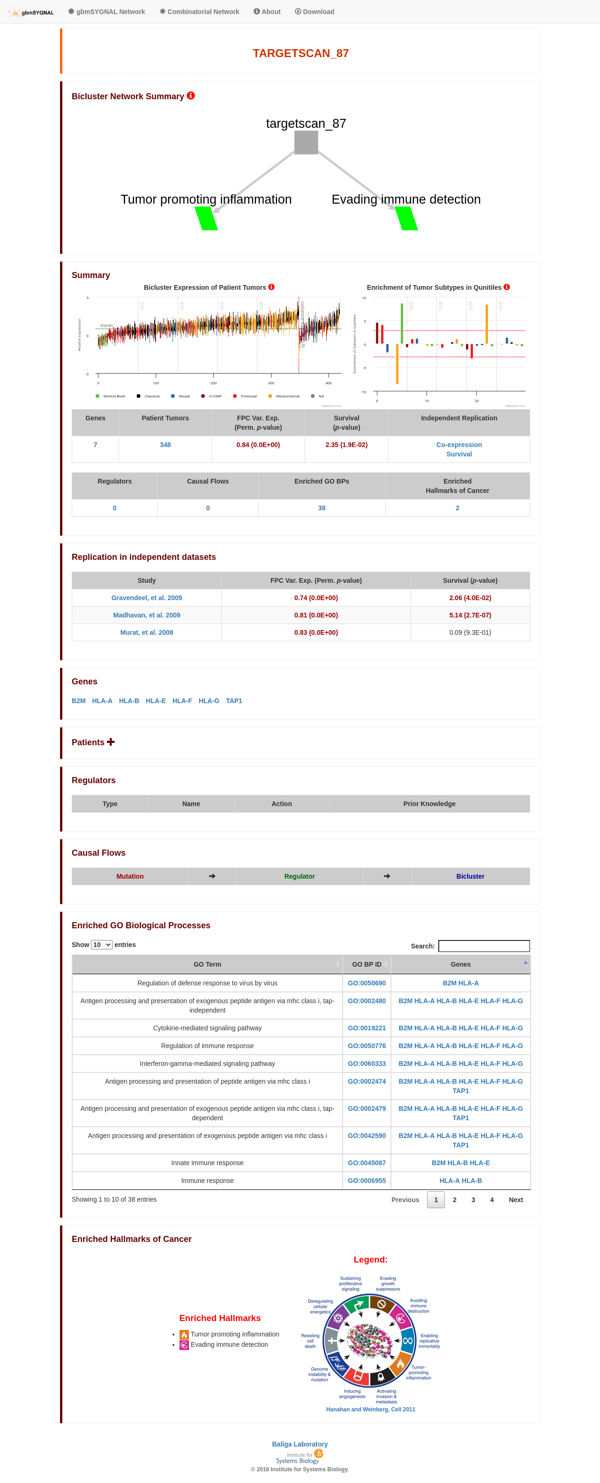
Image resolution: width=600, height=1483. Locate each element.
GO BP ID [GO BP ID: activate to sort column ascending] (367, 964)
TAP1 (234, 701)
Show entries (104, 944)
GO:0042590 (367, 1135)
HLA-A (102, 701)
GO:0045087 (367, 1163)
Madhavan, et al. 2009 (146, 615)
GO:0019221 (367, 1028)
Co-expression (459, 444)
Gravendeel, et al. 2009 (147, 598)
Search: (470, 946)
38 (322, 508)
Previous (405, 1200)
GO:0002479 (367, 1108)
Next (516, 1200)
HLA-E (156, 701)
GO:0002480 (367, 1001)
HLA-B (129, 701)
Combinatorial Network (199, 11)
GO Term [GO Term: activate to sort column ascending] (207, 964)
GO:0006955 (367, 1180)
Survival (459, 454)
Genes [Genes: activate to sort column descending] (461, 964)
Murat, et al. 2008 (146, 632)
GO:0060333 (367, 1063)
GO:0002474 (367, 1081)
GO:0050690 (367, 983)
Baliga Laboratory (300, 1444)
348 (165, 444)
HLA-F (182, 701)
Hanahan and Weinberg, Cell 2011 (370, 1409)
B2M (79, 701)
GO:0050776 (367, 1046)
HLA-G (209, 701)
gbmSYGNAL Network (106, 11)
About (267, 11)
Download (315, 11)
